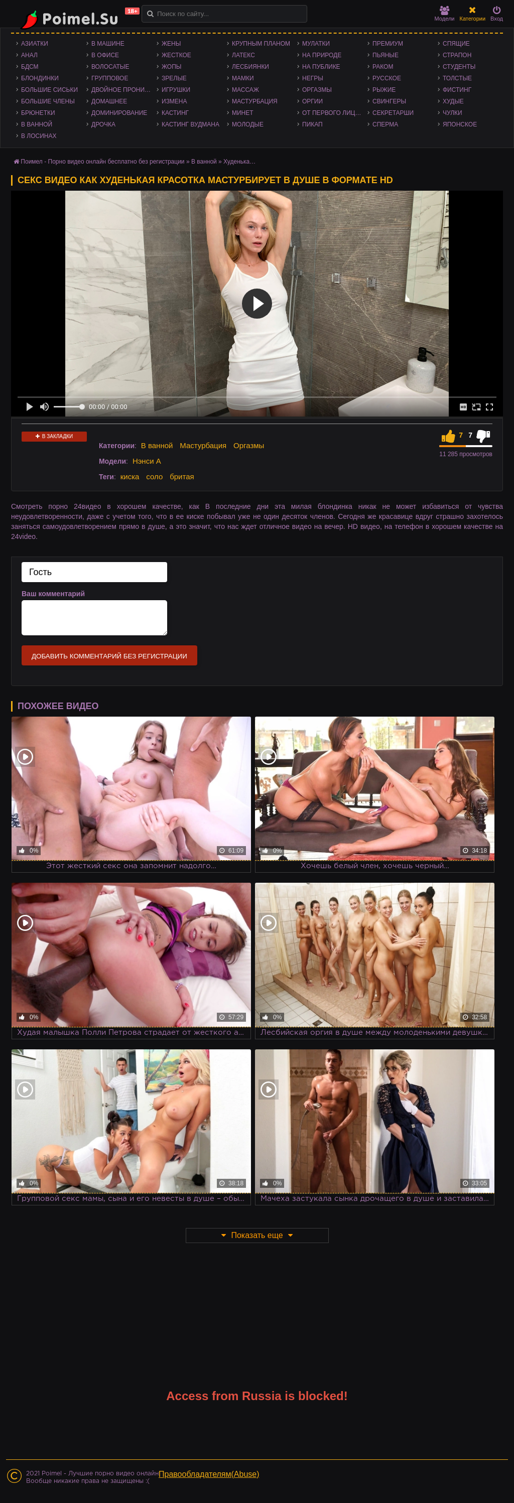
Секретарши (393, 112)
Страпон (457, 55)
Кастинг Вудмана (190, 124)
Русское (386, 78)
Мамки (243, 78)
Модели (445, 14)
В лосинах (39, 136)
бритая (182, 476)
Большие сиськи (49, 89)
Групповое (109, 78)
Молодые (248, 124)
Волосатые (110, 66)
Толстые (457, 78)
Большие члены (48, 101)
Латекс (243, 55)
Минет (242, 112)
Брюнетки (38, 112)
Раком (382, 66)
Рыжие (384, 89)
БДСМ (30, 66)
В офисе (105, 55)
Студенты (459, 66)
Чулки (452, 112)
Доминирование (119, 112)
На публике (321, 66)
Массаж (245, 89)
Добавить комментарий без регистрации (109, 656)
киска (130, 476)
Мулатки (316, 43)
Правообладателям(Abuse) (209, 1474)
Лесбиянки (250, 66)
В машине (107, 43)
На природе (321, 55)
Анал (29, 55)
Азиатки (34, 43)
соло (154, 476)
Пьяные (385, 55)
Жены (171, 43)
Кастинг (175, 112)
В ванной (36, 124)
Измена (174, 101)
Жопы (171, 66)
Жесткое (176, 55)
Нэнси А (147, 461)
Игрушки (176, 89)
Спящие (456, 43)
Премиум (387, 43)
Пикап (312, 124)
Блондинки (40, 78)
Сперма (385, 124)
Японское (460, 124)
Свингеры (389, 101)
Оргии (312, 101)
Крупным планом (261, 43)
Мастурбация (255, 101)
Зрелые (174, 78)
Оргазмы (317, 89)
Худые (453, 101)
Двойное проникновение (124, 89)
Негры (312, 78)
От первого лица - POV (334, 112)
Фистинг (457, 89)
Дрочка (103, 124)
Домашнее (109, 101)
